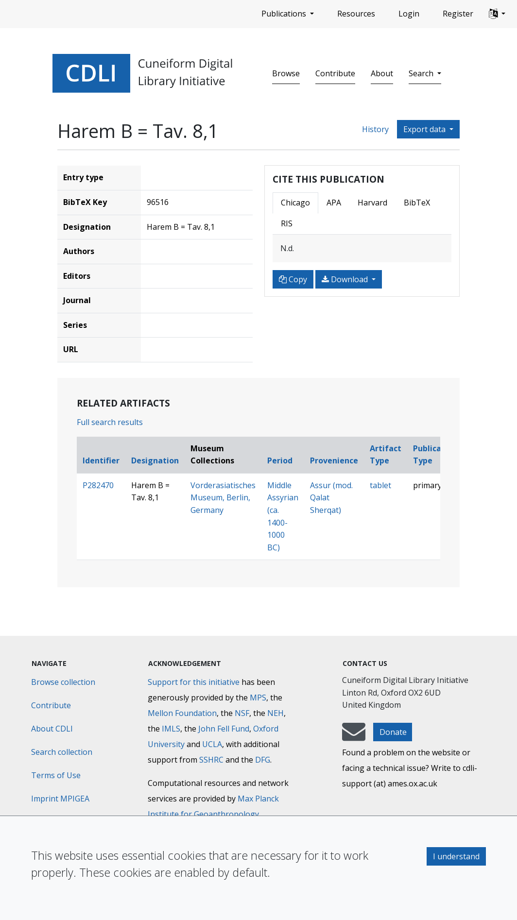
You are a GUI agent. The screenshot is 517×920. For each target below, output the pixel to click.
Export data (425, 129)
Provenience (334, 460)
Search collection (61, 752)
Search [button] (422, 73)
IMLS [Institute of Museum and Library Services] (171, 728)
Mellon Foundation (182, 713)
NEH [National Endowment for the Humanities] (275, 713)
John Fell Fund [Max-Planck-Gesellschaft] (223, 728)
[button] (497, 14)
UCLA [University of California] (212, 744)
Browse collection (63, 682)
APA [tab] (334, 202)
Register (458, 13)
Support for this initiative (194, 682)
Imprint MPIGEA (60, 798)
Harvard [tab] (372, 202)
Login (408, 13)
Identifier (101, 460)
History (375, 129)
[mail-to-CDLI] (353, 736)
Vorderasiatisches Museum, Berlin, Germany (223, 497)
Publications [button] (284, 13)
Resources (356, 13)
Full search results (110, 422)
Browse (286, 73)
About (382, 73)
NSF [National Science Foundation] (242, 713)
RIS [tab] (287, 223)
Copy (293, 279)
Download (346, 279)
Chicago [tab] (295, 202)
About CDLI (52, 728)
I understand (456, 856)
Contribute (335, 73)
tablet (380, 485)
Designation (155, 460)
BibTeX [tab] (417, 202)
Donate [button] (393, 732)
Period (280, 460)
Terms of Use (56, 775)
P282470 (98, 485)
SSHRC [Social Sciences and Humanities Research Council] (211, 759)
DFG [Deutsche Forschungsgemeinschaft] (262, 759)
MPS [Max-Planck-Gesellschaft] (258, 697)
